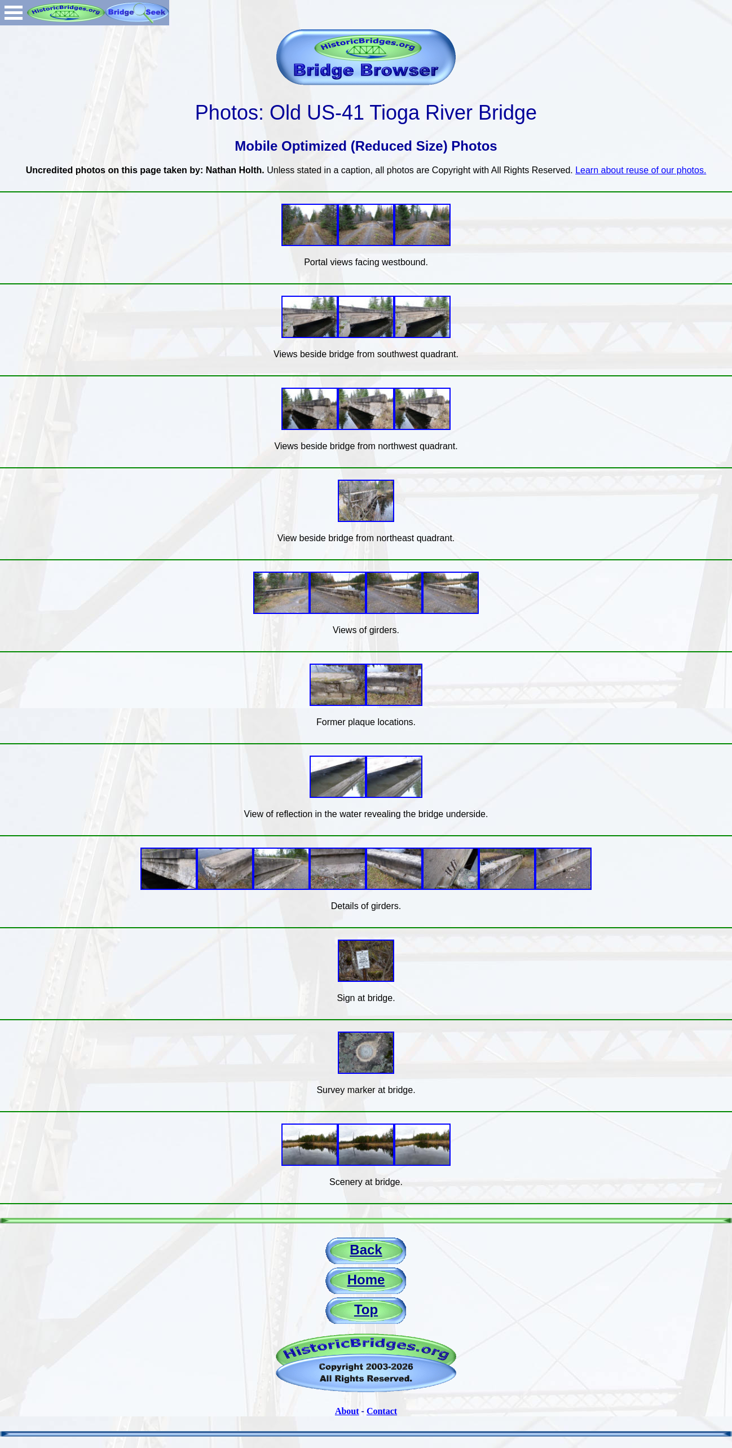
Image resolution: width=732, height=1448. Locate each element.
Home (366, 1279)
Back (366, 1249)
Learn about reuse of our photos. (640, 170)
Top (366, 1309)
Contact (382, 1411)
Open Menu (13, 12)
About (347, 1411)
